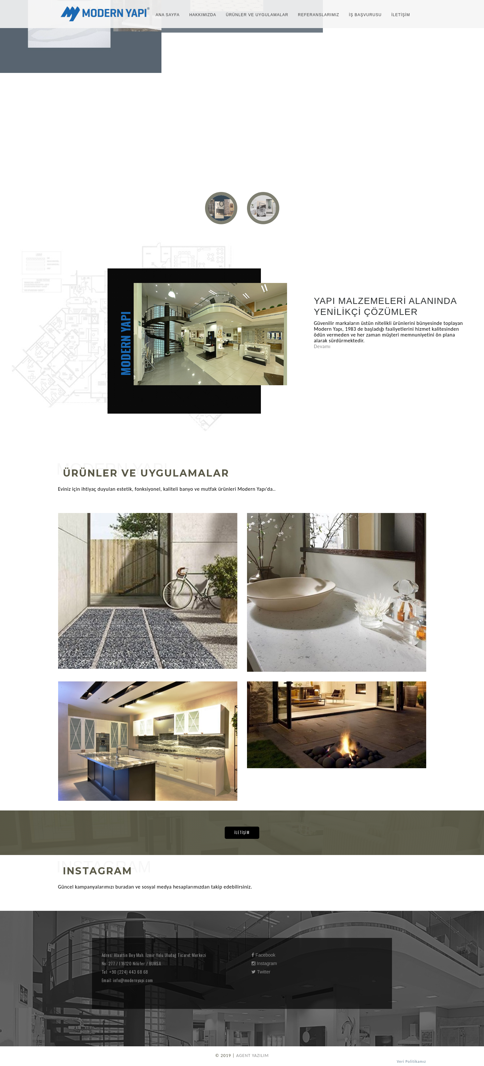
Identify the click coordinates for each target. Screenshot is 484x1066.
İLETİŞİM (242, 832)
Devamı (322, 346)
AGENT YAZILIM (252, 1055)
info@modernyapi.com (132, 980)
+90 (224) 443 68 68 (128, 972)
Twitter (261, 971)
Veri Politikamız (411, 1061)
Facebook (263, 955)
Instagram (264, 963)
